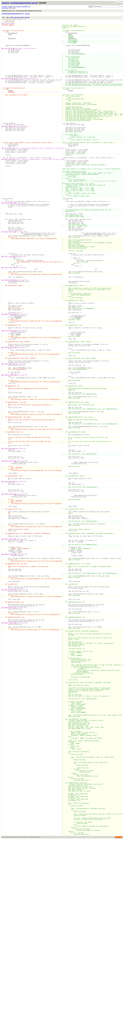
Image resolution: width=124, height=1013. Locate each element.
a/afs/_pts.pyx (14, 17)
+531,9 (11, 733)
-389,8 (6, 650)
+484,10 (11, 650)
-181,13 (6, 336)
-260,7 (6, 437)
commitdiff (24, 6)
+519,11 (11, 711)
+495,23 (11, 668)
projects (5, 3)
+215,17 (11, 277)
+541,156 (11, 751)
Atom (117, 1010)
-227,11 (6, 397)
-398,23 (6, 668)
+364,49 (11, 451)
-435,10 (6, 733)
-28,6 (5, 55)
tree (29, 6)
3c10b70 (14, 20)
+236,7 (11, 307)
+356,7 (11, 437)
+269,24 (11, 336)
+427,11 (11, 555)
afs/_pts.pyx (10, 21)
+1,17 (10, 25)
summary (4, 6)
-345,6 (6, 580)
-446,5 (6, 751)
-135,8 (6, 277)
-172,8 (6, 321)
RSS (120, 1010)
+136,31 (10, 189)
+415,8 (11, 540)
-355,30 (6, 595)
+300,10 (11, 377)
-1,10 (5, 25)
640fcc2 (8, 20)
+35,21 (10, 55)
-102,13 (6, 242)
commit (18, 6)
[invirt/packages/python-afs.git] (11, 13)
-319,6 (6, 540)
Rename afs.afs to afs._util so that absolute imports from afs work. (22, 11)
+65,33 (11, 91)
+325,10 (11, 397)
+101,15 (10, 149)
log (14, 6)
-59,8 (5, 149)
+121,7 (10, 176)
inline (6, 8)
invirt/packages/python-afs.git (24, 3)
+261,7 (11, 321)
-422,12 (6, 711)
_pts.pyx (27, 13)
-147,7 (6, 307)
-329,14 (6, 555)
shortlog (10, 6)
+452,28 (11, 595)
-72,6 (5, 176)
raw (3, 8)
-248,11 (6, 417)
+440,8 (11, 580)
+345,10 (11, 417)
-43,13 (6, 91)
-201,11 (6, 377)
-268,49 (6, 451)
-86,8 (5, 189)
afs (22, 13)
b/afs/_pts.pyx (25, 17)
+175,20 (11, 242)
